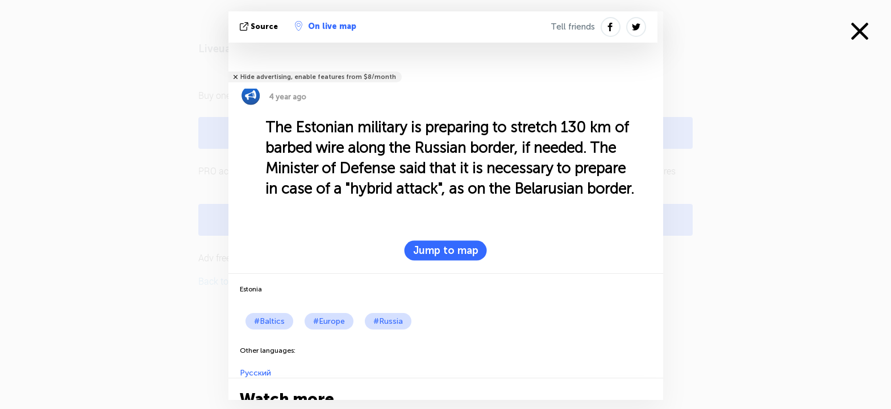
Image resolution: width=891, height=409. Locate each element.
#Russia (388, 321)
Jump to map (445, 250)
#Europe (329, 321)
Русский (255, 373)
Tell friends (573, 27)
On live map (325, 26)
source (260, 26)
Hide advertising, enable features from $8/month (318, 77)
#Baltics (269, 321)
